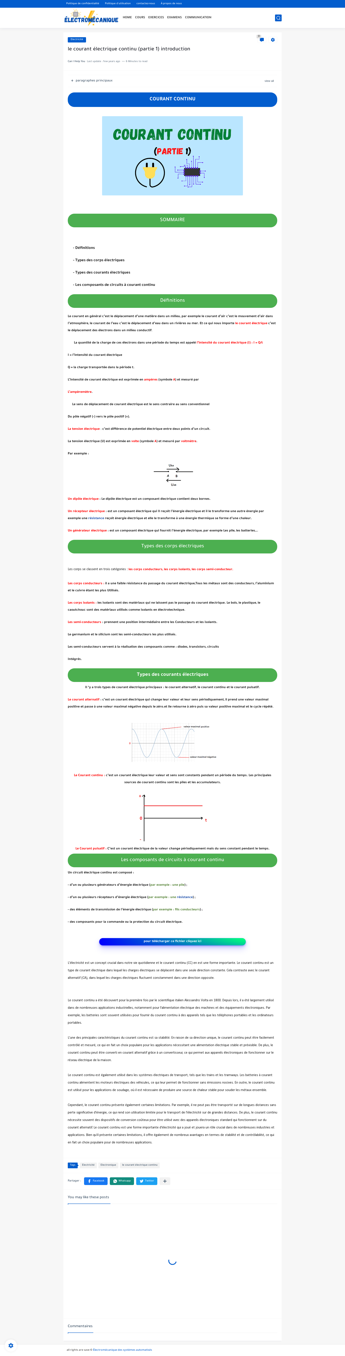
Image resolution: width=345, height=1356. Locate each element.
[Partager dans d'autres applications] (165, 1181)
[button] (96, 1181)
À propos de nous (171, 3)
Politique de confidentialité (82, 3)
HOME (127, 17)
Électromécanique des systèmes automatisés (122, 1350)
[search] (278, 18)
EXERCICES (156, 17)
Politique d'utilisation (118, 3)
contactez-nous (145, 3)
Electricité (77, 39)
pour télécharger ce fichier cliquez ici (172, 941)
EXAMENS (174, 17)
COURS (140, 17)
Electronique (108, 1165)
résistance (96, 518)
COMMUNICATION (198, 17)
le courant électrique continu (140, 1165)
